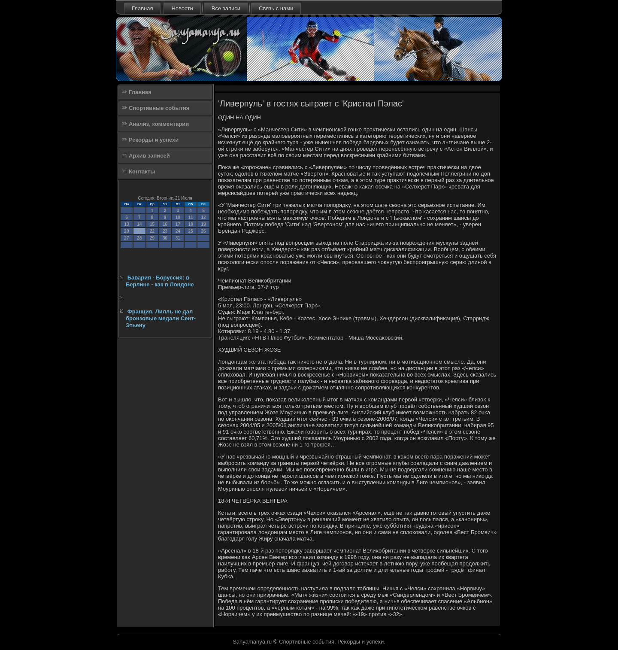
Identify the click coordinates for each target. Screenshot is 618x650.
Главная (142, 8)
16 (165, 224)
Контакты (142, 171)
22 (152, 231)
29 (152, 238)
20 (126, 231)
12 (203, 217)
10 (178, 217)
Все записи (226, 8)
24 (178, 231)
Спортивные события (159, 108)
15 (152, 224)
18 (190, 224)
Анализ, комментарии (159, 124)
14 (139, 224)
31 (178, 238)
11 (190, 217)
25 (190, 231)
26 (203, 231)
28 (139, 238)
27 (126, 238)
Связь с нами (276, 8)
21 (139, 231)
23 (165, 231)
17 (178, 224)
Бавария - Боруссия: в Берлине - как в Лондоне (160, 281)
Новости (182, 8)
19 (203, 224)
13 (126, 224)
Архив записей (149, 155)
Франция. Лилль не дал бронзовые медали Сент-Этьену (161, 318)
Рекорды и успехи (154, 140)
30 (165, 238)
